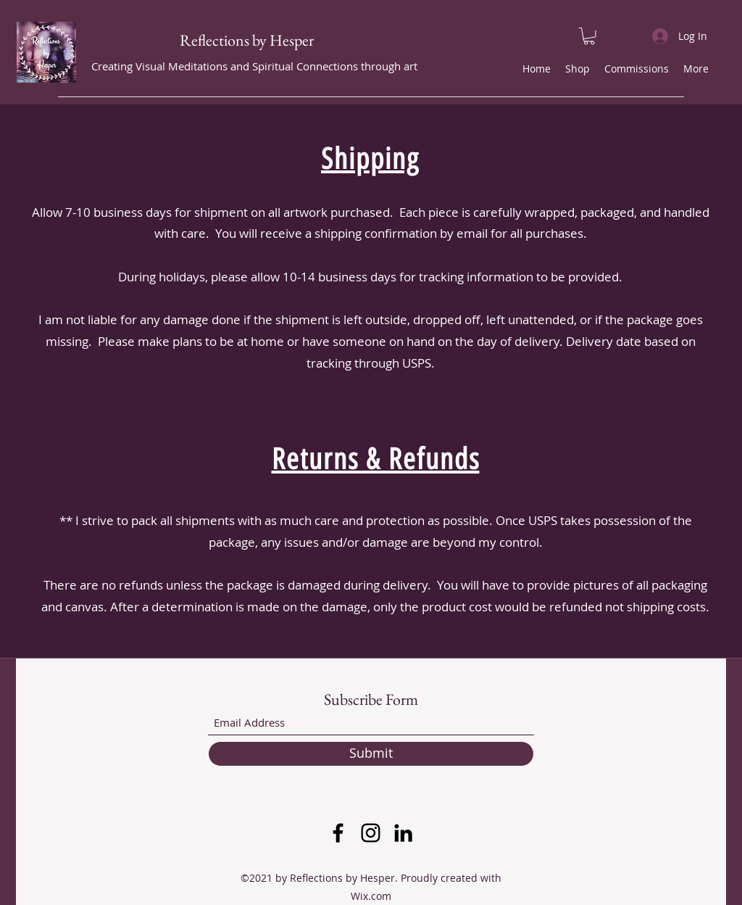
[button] (589, 36)
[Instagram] (370, 833)
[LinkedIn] (403, 833)
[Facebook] (338, 833)
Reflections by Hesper (247, 40)
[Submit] (371, 753)
